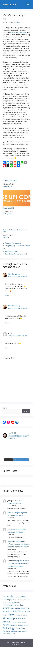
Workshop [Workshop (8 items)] (13, 634)
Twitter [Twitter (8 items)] (23, 628)
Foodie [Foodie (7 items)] (9, 602)
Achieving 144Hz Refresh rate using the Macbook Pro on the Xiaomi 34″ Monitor (18, 544)
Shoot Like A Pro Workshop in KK (16, 254)
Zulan (9, 541)
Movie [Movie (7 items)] (28, 611)
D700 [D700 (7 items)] (28, 599)
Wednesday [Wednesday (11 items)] (6, 634)
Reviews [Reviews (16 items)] (13, 625)
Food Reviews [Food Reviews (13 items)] (8, 605)
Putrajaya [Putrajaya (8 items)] (19, 622)
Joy (14, 246)
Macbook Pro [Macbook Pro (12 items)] (7, 611)
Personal (6, 237)
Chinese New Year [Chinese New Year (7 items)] (22, 599)
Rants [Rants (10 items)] (24, 622)
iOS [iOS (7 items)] (18, 605)
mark (9, 513)
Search (5, 408)
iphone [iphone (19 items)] (6, 607)
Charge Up (8, 246)
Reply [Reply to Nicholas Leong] (7, 295)
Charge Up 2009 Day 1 (16, 174)
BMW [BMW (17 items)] (23, 596)
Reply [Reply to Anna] (7, 348)
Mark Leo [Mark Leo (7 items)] (24, 611)
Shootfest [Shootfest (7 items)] (26, 625)
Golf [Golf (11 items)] (15, 605)
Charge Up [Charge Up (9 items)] (9, 600)
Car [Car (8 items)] (27, 597)
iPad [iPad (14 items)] (21, 605)
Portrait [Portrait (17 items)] (6, 621)
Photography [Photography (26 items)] (10, 618)
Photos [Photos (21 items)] (21, 618)
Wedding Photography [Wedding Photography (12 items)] (19, 631)
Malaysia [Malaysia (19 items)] (17, 611)
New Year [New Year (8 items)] (5, 615)
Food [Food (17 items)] (5, 602)
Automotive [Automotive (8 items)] (17, 597)
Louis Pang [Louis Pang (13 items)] (25, 608)
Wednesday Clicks (11, 251)
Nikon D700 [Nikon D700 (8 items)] (19, 615)
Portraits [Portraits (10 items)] (13, 622)
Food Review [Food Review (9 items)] (15, 602)
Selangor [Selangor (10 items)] (20, 625)
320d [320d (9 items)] (4, 597)
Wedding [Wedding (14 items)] (6, 631)
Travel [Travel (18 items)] (18, 628)
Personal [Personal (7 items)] (25, 615)
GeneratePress (16, 644)
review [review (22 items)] (6, 624)
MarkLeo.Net (10, 4)
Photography (7, 186)
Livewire (19, 246)
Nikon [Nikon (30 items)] (11, 614)
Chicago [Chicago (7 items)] (15, 599)
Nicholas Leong (14, 274)
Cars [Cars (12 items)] (4, 599)
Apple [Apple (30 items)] (9, 596)
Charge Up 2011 (16, 199)
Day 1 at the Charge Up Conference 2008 (16, 225)
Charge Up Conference (18, 32)
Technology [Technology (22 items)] (8, 628)
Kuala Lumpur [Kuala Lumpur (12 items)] (15, 608)
